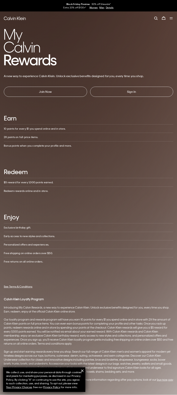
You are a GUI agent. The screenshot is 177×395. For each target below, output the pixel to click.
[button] (45, 92)
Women (93, 7)
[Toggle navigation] (171, 18)
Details (109, 7)
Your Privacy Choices (19, 387)
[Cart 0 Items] (164, 18)
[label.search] (156, 18)
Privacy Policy (51, 387)
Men (101, 7)
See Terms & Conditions (18, 286)
